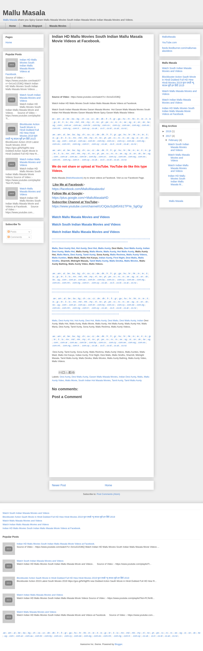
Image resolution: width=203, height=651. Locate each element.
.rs (120, 122)
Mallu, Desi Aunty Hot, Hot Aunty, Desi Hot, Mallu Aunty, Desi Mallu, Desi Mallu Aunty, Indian (98, 320)
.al (63, 119)
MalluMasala (169, 36)
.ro (116, 122)
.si (134, 122)
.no (97, 122)
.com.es (145, 125)
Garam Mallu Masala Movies (103, 376)
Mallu (140, 376)
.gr (114, 119)
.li (62, 122)
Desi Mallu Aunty (80, 376)
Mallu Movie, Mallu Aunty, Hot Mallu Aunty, (112, 251)
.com (59, 125)
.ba (72, 119)
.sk (143, 122)
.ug (53, 125)
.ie (142, 119)
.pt (102, 122)
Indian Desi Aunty (127, 376)
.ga (118, 119)
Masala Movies (58, 26)
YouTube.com (169, 42)
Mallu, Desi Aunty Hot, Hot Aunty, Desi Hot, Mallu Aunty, (81, 248)
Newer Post (59, 485)
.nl (93, 122)
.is (150, 119)
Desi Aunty (65, 376)
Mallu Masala (24, 13)
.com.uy (85, 128)
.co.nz (124, 128)
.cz (92, 119)
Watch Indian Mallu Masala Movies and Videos (86, 232)
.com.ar (67, 125)
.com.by (96, 125)
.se (124, 122)
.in (138, 119)
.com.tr (75, 128)
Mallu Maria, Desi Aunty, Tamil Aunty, (76, 254)
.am (58, 119)
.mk (82, 122)
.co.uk (94, 128)
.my (88, 122)
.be (67, 119)
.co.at (116, 128)
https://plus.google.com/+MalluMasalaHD (80, 197)
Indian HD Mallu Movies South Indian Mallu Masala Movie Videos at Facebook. (21, 67)
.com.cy (116, 125)
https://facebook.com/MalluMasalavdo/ (78, 189)
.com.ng (66, 128)
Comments (15, 237)
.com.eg (135, 125)
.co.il (102, 128)
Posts (12, 231)
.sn (138, 122)
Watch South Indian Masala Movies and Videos (30, 98)
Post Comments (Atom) (108, 494)
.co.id (108, 128)
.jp (54, 122)
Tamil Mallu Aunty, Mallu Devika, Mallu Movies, (114, 261)
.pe (106, 122)
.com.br (86, 125)
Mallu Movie (71, 380)
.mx (71, 122)
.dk (101, 119)
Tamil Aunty (117, 380)
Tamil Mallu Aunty (133, 380)
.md (77, 122)
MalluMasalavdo (75, 178)
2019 (169, 131)
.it (146, 119)
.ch (82, 119)
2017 (169, 136)
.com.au (77, 125)
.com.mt (56, 128)
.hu (123, 119)
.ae (53, 134)
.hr (128, 119)
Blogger (118, 644)
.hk (133, 119)
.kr (58, 122)
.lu (66, 122)
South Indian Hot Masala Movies (94, 380)
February (174, 140)
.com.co (106, 125)
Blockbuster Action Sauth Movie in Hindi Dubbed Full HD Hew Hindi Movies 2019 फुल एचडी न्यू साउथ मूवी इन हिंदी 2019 (23, 131)
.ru (111, 122)
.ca (87, 119)
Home (12, 26)
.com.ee (126, 125)
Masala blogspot (32, 26)
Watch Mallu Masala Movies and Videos (30, 191)
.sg (129, 122)
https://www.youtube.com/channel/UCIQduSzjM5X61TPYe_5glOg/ (97, 206)
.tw (148, 122)
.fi (110, 119)
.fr (106, 119)
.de (97, 119)
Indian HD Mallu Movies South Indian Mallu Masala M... (176, 180)
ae (53, 119)
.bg (77, 119)
